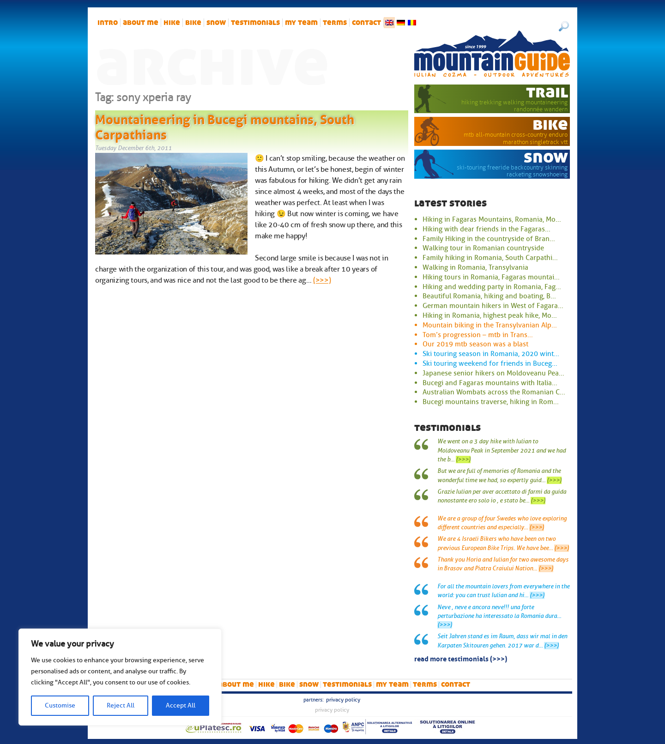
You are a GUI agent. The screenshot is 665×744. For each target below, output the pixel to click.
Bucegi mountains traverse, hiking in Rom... (491, 401)
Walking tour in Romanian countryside (483, 248)
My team (301, 22)
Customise (60, 705)
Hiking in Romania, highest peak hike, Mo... (490, 315)
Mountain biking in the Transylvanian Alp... (490, 325)
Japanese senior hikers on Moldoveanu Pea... (493, 373)
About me (140, 22)
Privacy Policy (343, 699)
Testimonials (255, 22)
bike (193, 22)
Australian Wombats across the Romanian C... (494, 392)
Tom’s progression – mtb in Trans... (478, 334)
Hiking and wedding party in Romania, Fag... (492, 286)
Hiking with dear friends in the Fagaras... (486, 229)
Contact (366, 22)
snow (216, 22)
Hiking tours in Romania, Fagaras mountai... (491, 277)
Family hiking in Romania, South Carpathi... (490, 257)
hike (171, 22)
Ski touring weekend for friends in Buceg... (490, 363)
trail (547, 92)
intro (107, 22)
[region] (120, 677)
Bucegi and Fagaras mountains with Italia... (490, 382)
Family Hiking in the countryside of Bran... (489, 238)
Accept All (180, 705)
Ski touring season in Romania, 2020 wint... (491, 353)
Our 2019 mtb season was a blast (475, 344)
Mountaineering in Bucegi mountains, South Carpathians (224, 126)
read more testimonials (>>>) (460, 658)
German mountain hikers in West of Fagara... (493, 305)
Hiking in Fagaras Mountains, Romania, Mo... (492, 219)
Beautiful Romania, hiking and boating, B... (489, 296)
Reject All (120, 705)
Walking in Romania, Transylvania (475, 267)
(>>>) (322, 280)
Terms (335, 22)
